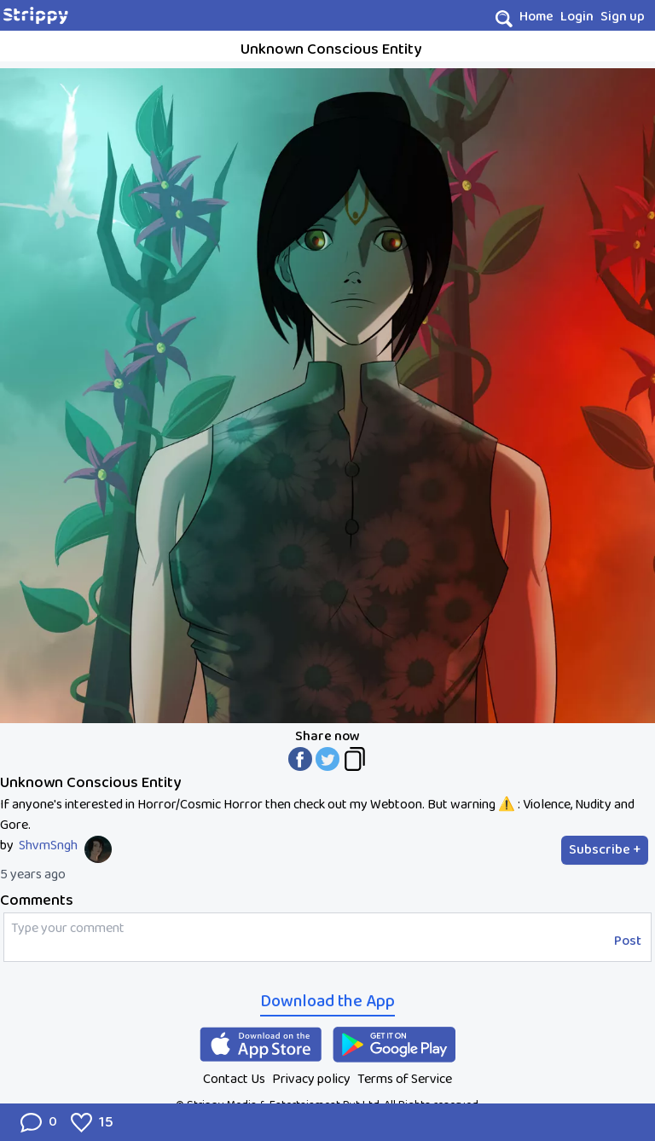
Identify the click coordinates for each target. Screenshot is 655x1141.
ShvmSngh (48, 846)
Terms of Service (404, 1079)
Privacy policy (311, 1079)
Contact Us (234, 1079)
